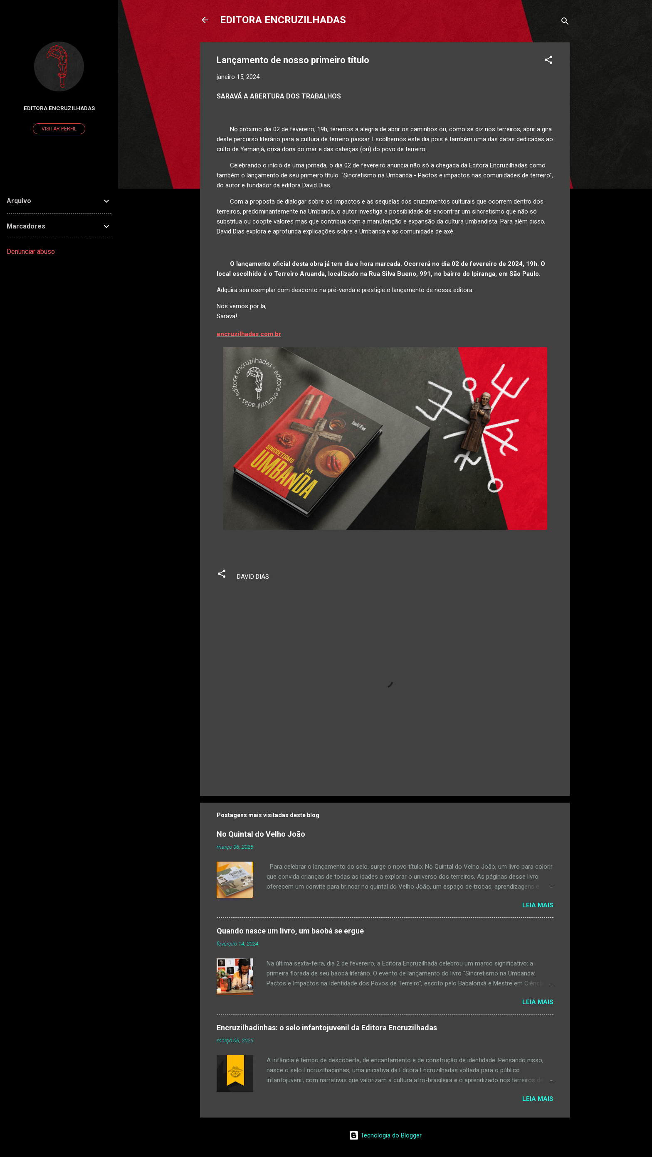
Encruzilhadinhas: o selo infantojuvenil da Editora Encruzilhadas (327, 1027)
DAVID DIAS (253, 576)
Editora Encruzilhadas (59, 108)
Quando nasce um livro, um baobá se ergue (290, 930)
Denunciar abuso (31, 251)
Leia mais (537, 905)
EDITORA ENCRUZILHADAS (283, 20)
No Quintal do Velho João (261, 834)
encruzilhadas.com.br (249, 334)
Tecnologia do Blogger (385, 1135)
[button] (548, 61)
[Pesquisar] (565, 22)
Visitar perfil (59, 129)
